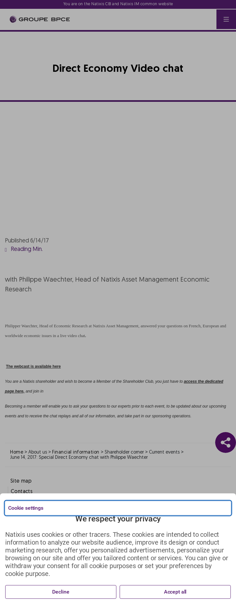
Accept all (175, 592)
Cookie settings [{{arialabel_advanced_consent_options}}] (25, 508)
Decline (60, 592)
